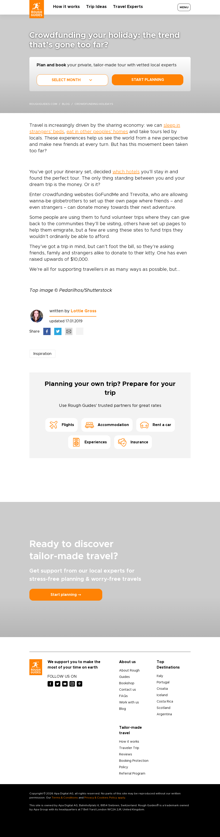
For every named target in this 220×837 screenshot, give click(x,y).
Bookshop (126, 683)
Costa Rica (165, 701)
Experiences (89, 442)
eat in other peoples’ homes (97, 131)
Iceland (162, 695)
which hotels (126, 172)
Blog (122, 708)
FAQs (123, 696)
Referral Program (132, 773)
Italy (160, 676)
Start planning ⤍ (66, 595)
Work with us (129, 702)
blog (66, 104)
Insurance (133, 442)
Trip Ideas (96, 7)
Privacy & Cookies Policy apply (104, 797)
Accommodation (107, 424)
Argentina (164, 714)
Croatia (162, 688)
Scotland (163, 708)
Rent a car (155, 424)
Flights (61, 424)
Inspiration (42, 354)
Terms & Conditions (65, 797)
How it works (66, 7)
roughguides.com (43, 104)
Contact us (127, 689)
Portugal (163, 682)
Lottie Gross (83, 311)
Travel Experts (128, 7)
